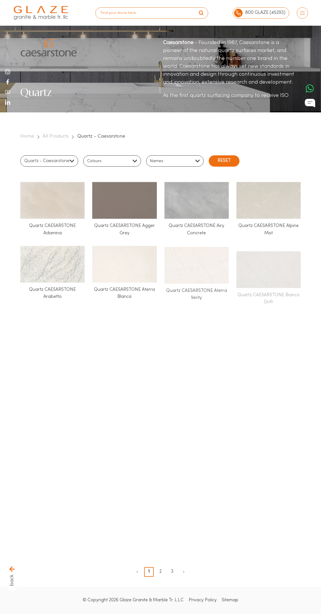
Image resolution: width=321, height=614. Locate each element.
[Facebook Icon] (7, 81)
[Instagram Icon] (7, 71)
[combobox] (49, 161)
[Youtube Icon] (7, 92)
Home (27, 136)
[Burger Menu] (302, 13)
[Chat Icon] (310, 103)
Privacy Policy (203, 600)
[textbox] (96, 162)
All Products (56, 136)
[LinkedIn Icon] (7, 103)
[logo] (41, 13)
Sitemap (230, 600)
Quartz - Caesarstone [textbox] (47, 161)
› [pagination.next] (183, 571)
